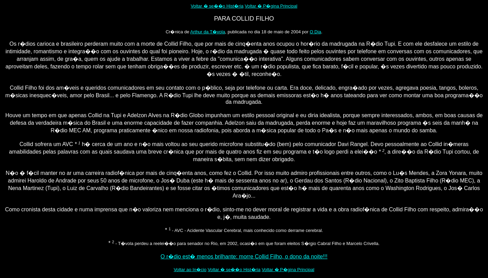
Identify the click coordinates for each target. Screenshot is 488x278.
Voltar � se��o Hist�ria (217, 6)
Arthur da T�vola (207, 31)
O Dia (315, 31)
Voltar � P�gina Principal (271, 6)
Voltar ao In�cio (190, 269)
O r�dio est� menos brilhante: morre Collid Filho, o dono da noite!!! (244, 256)
